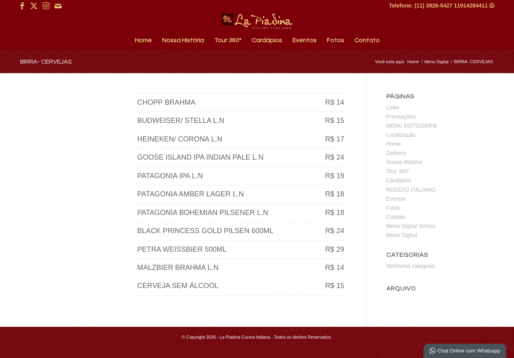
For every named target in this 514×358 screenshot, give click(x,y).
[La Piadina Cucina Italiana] (257, 21)
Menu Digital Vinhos (410, 226)
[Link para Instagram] (46, 6)
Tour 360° (398, 171)
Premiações (401, 116)
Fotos (393, 208)
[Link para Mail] (58, 6)
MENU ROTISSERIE (412, 125)
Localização (401, 135)
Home (393, 144)
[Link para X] (34, 6)
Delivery (396, 153)
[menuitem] (143, 40)
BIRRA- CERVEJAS (46, 61)
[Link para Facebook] (22, 6)
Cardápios (399, 180)
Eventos (396, 199)
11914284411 (474, 5)
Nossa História (404, 162)
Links (392, 107)
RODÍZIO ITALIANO (411, 190)
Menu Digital (401, 235)
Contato (396, 217)
